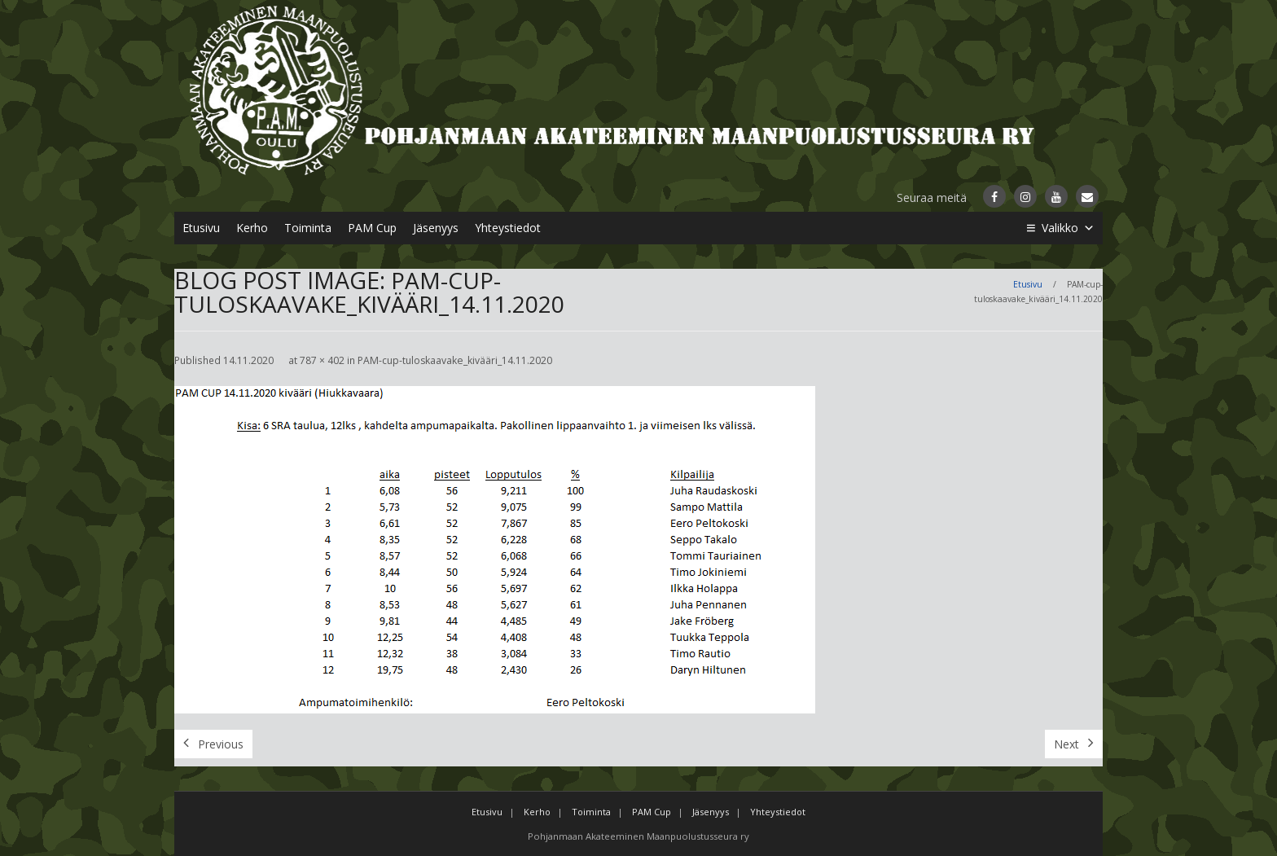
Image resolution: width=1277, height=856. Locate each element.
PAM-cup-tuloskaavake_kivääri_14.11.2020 (455, 360)
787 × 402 (322, 360)
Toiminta (307, 227)
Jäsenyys (436, 227)
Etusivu (201, 227)
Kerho (252, 227)
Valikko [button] (1068, 228)
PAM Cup (372, 227)
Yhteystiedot (508, 227)
